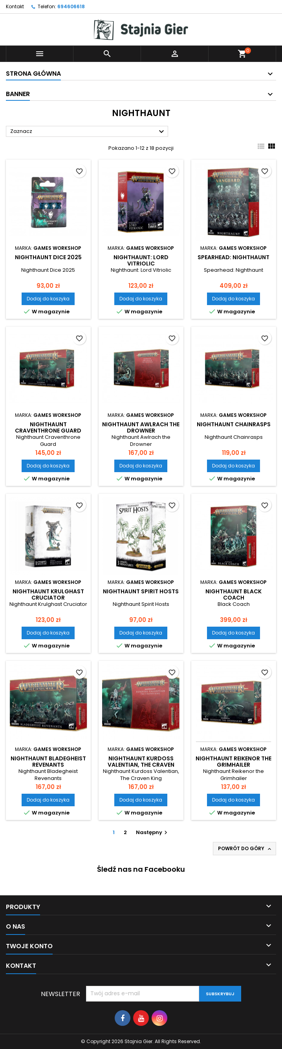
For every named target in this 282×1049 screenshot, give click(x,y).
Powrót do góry (245, 848)
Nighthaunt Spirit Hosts (141, 591)
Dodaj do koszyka (48, 298)
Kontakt (15, 6)
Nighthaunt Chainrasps (234, 424)
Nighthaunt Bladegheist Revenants (48, 761)
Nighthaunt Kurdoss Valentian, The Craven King (141, 764)
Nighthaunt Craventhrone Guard (48, 427)
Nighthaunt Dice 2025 (48, 257)
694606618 (71, 6)
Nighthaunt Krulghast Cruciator (48, 594)
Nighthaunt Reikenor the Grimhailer (233, 761)
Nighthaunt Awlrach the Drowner (140, 427)
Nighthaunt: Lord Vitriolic (141, 260)
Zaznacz (88, 131)
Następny (152, 832)
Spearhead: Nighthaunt (233, 257)
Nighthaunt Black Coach (233, 594)
